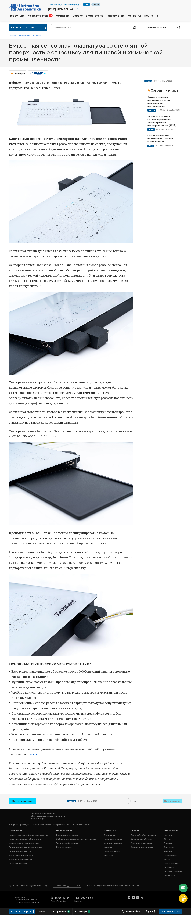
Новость (148, 81)
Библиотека (94, 15)
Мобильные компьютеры (21, 855)
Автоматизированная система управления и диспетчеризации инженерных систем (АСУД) (161, 121)
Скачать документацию (142, 847)
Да (86, 4)
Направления (115, 15)
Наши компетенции (113, 839)
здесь (33, 754)
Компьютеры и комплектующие (24, 843)
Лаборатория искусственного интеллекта (76, 839)
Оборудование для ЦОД (20, 851)
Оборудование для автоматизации (25, 847)
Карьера (108, 847)
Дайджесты (169, 875)
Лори (36, 902)
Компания (62, 15)
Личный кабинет (156, 27)
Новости (37, 36)
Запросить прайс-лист (141, 839)
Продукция (17, 15)
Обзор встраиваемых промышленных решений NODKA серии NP (160, 138)
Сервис (77, 15)
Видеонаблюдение (18, 863)
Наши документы (112, 851)
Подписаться (172, 801)
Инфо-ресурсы (171, 863)
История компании (113, 843)
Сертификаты (170, 855)
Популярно (19, 73)
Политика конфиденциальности (67, 886)
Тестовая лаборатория (67, 843)
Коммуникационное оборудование (25, 839)
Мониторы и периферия (20, 859)
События (168, 843)
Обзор (150, 146)
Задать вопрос (22, 801)
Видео (167, 859)
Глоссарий (169, 867)
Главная (12, 36)
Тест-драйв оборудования (143, 835)
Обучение (151, 15)
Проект (151, 129)
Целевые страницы (173, 871)
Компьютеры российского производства (28, 835)
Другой (96, 4)
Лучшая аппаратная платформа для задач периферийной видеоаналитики (158, 101)
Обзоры (167, 839)
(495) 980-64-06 (83, 897)
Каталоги (168, 851)
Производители (64, 847)
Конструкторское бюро (67, 835)
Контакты (134, 15)
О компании (110, 835)
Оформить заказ (170, 911)
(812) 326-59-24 (60, 9)
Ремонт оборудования (141, 843)
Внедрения (169, 847)
